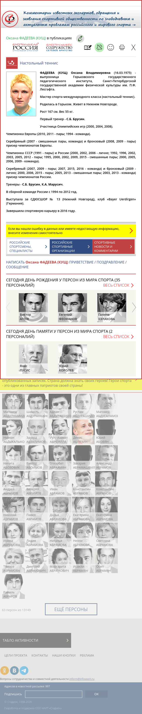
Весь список (116, 287)
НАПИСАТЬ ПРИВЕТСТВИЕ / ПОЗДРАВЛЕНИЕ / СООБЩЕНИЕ (66, 267)
